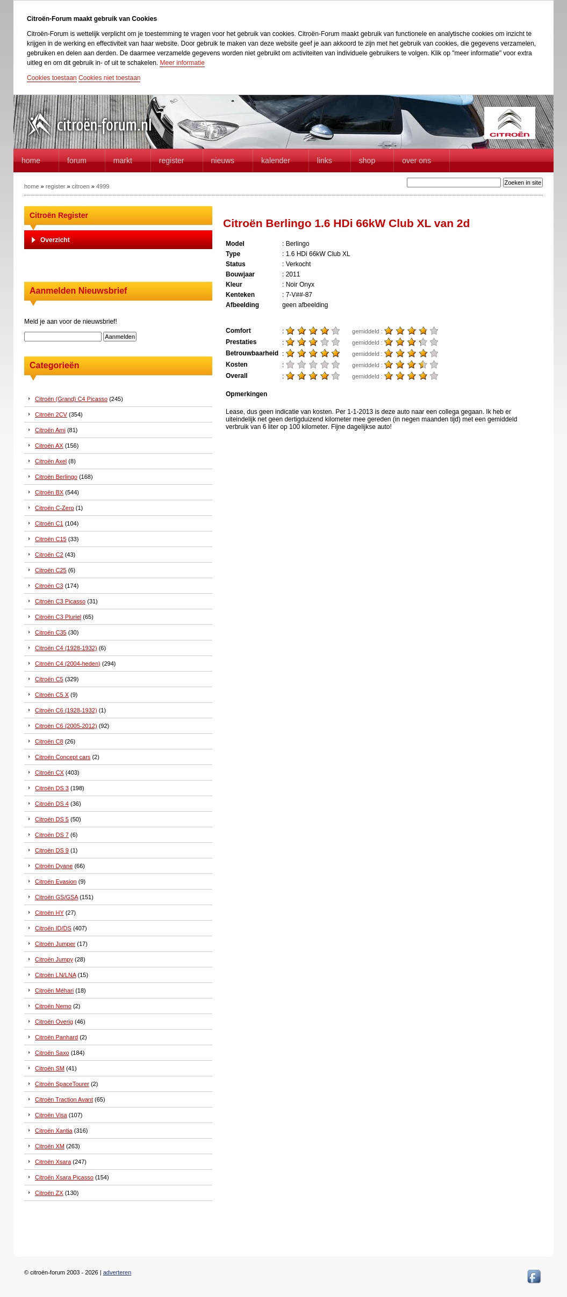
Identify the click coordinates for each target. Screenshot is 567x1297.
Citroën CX (49, 772)
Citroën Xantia (54, 1130)
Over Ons (416, 160)
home (30, 160)
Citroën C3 (49, 585)
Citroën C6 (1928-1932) (66, 710)
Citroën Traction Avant (64, 1099)
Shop (367, 160)
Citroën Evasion (56, 881)
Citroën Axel (51, 461)
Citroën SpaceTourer (62, 1084)
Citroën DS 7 (52, 835)
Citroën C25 (51, 570)
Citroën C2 (49, 554)
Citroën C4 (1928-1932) (66, 648)
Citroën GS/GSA (56, 897)
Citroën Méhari (54, 990)
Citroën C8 (49, 741)
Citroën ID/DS (53, 928)
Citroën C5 (49, 679)
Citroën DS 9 (52, 850)
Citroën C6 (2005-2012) (66, 726)
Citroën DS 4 (52, 803)
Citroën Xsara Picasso (64, 1177)
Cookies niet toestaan (109, 78)
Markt (122, 160)
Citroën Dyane (54, 866)
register (56, 186)
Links (324, 160)
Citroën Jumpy (54, 959)
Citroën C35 (51, 632)
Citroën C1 (49, 523)
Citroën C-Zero (54, 508)
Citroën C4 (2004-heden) (68, 663)
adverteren (117, 1272)
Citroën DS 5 (52, 819)
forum (77, 160)
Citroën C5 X (52, 694)
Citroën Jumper (55, 944)
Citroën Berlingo (56, 476)
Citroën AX (49, 445)
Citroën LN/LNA (55, 975)
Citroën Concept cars (62, 757)
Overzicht (55, 240)
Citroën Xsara (53, 1161)
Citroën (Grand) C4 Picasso (71, 399)
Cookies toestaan (52, 78)
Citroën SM (49, 1068)
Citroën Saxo (52, 1053)
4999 (102, 186)
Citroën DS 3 (52, 788)
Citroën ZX (49, 1193)
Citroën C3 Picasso (60, 601)
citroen (81, 186)
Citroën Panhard (56, 1037)
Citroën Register (59, 215)
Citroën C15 (51, 539)
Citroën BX (49, 492)
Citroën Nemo (53, 1006)
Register (171, 160)
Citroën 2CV (51, 414)
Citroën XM (49, 1146)
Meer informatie (182, 63)
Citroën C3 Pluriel (58, 617)
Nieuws (223, 160)
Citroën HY (49, 912)
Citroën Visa (51, 1115)
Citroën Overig (54, 1021)
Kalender (275, 160)
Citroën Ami (50, 430)
